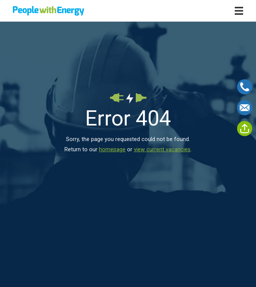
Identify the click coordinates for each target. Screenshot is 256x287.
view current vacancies (162, 149)
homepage (112, 149)
